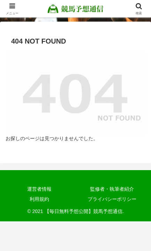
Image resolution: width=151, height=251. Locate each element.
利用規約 (39, 199)
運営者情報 (39, 189)
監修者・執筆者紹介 (112, 189)
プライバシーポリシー (112, 199)
